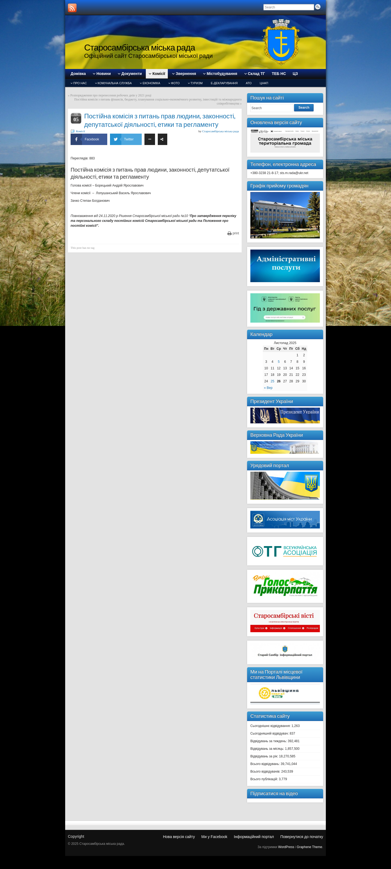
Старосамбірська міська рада (139, 47)
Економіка (151, 83)
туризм (197, 83)
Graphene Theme (309, 847)
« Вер (268, 388)
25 (272, 381)
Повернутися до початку (301, 837)
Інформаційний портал (254, 837)
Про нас (80, 83)
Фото (175, 83)
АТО (248, 83)
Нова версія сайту (179, 837)
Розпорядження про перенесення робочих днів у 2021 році (110, 95)
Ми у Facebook (214, 837)
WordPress (286, 847)
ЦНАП (264, 83)
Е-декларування (224, 83)
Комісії (80, 131)
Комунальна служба (115, 83)
